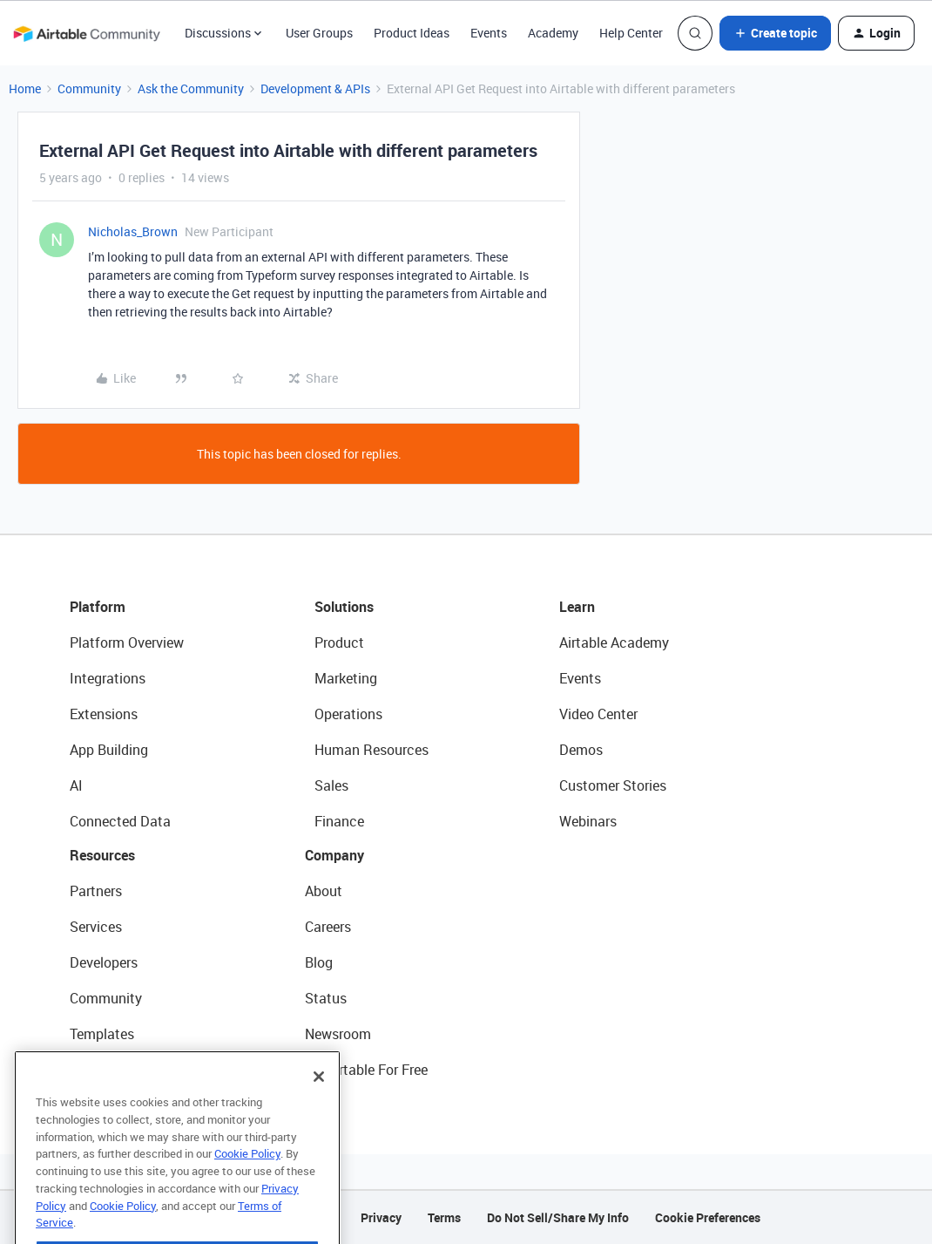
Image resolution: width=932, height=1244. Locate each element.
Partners (96, 891)
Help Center (631, 32)
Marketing (345, 678)
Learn (577, 606)
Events (488, 32)
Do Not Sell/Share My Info (558, 1217)
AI (76, 785)
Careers (328, 926)
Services (96, 926)
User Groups (319, 32)
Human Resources (371, 749)
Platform (97, 606)
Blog (319, 962)
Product (339, 642)
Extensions (104, 714)
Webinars (588, 821)
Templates (102, 1033)
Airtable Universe (122, 1069)
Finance (339, 821)
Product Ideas (411, 32)
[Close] (319, 1107)
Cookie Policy (247, 1184)
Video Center (598, 714)
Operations (348, 714)
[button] (775, 33)
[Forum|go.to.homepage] (86, 33)
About (323, 891)
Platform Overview (127, 642)
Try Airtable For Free (366, 1069)
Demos (581, 749)
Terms (444, 1217)
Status (326, 998)
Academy (553, 32)
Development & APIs (315, 88)
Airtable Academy (614, 642)
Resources (102, 855)
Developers (104, 962)
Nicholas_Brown (133, 231)
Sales (331, 785)
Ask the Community (191, 88)
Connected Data (120, 821)
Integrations (107, 678)
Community (89, 88)
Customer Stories (612, 785)
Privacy (381, 1217)
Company (334, 855)
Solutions (344, 606)
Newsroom (338, 1033)
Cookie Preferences (707, 1217)
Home (25, 88)
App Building (109, 749)
